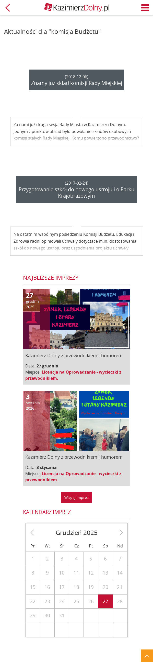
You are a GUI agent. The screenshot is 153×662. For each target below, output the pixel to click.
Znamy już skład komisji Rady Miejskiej (76, 83)
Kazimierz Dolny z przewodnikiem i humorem (74, 355)
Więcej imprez (76, 497)
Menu (145, 7)
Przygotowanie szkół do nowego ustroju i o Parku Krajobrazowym (76, 192)
